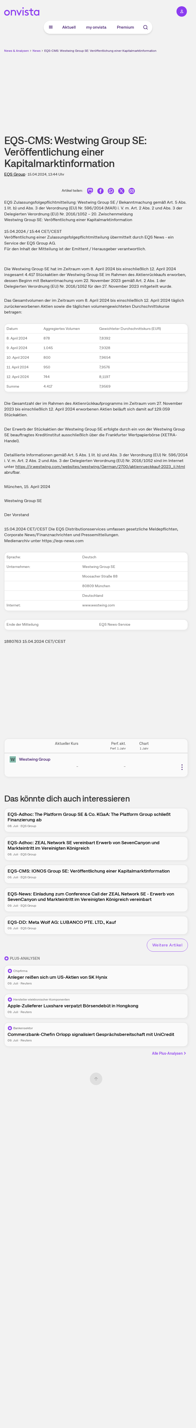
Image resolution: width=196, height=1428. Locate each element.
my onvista (96, 27)
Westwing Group (34, 759)
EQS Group (14, 174)
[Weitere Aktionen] (182, 767)
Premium (125, 27)
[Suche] (145, 27)
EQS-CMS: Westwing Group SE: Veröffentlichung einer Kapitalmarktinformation (100, 51)
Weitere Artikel (167, 945)
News (37, 51)
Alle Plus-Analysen (169, 1053)
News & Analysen (16, 51)
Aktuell (69, 27)
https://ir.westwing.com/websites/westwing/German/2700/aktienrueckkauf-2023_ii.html (100, 466)
